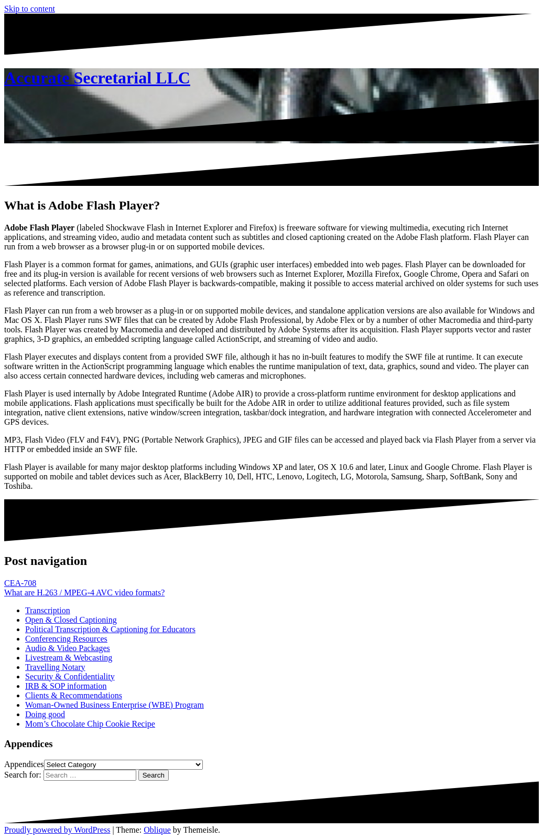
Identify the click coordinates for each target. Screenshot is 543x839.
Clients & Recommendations (73, 695)
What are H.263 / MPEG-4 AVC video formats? (84, 592)
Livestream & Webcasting (68, 657)
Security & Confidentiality (70, 676)
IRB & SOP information (65, 685)
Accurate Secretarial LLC (97, 77)
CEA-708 (20, 583)
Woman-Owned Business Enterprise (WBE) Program (114, 704)
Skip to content (29, 8)
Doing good (45, 714)
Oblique (157, 829)
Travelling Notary (55, 667)
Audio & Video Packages (67, 648)
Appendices (24, 764)
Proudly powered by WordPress (57, 829)
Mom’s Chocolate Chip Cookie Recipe (90, 723)
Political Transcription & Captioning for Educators (110, 629)
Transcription (47, 610)
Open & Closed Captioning (71, 619)
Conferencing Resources (66, 638)
